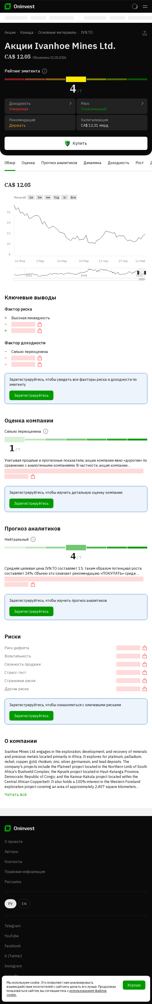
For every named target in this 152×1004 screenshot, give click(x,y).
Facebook (13, 946)
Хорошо (134, 985)
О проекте (14, 841)
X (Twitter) (13, 956)
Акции (10, 32)
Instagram (13, 966)
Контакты (13, 861)
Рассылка (13, 881)
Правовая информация (25, 871)
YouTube (12, 936)
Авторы (11, 851)
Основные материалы (57, 32)
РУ (10, 903)
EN (24, 903)
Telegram (13, 926)
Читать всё (16, 794)
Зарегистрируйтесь (31, 395)
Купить (76, 143)
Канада (27, 32)
